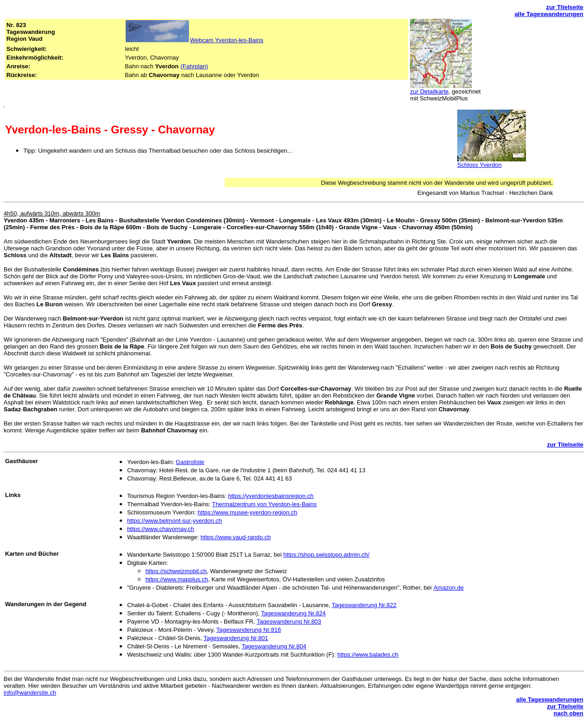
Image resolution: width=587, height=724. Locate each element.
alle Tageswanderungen (549, 14)
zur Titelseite (564, 7)
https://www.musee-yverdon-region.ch (247, 512)
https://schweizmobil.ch (176, 571)
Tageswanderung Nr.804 (274, 646)
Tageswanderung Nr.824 (293, 613)
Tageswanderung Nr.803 (288, 621)
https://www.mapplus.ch (176, 579)
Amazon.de (448, 587)
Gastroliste (190, 462)
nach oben (568, 713)
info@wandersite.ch (30, 692)
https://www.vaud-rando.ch (235, 537)
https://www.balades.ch (367, 654)
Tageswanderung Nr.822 (364, 605)
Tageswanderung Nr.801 (236, 638)
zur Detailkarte (429, 91)
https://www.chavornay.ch (160, 528)
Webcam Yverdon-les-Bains (226, 40)
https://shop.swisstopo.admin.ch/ (326, 554)
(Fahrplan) (194, 66)
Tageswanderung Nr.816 (248, 629)
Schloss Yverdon (479, 164)
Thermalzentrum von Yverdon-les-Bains (264, 504)
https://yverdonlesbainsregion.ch (270, 495)
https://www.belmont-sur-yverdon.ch (174, 520)
